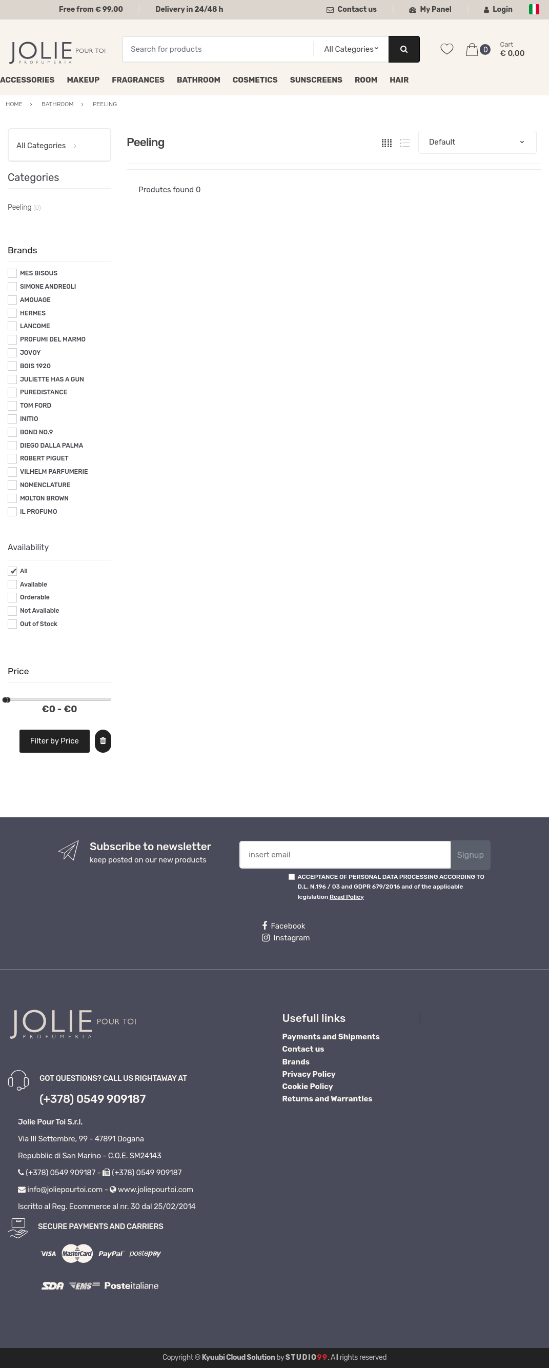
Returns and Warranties (327, 1098)
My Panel (430, 9)
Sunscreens (316, 80)
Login (498, 9)
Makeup (83, 80)
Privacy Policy (309, 1074)
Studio (307, 1357)
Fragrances (138, 80)
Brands (296, 1062)
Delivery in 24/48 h (189, 9)
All (24, 571)
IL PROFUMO (38, 511)
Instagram (286, 937)
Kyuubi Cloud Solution (238, 1357)
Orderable (35, 597)
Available (33, 584)
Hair (399, 80)
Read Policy (347, 896)
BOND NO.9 (36, 432)
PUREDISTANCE (43, 392)
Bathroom (198, 80)
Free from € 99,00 (91, 9)
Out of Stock (38, 624)
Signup (470, 855)
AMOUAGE (35, 300)
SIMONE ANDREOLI (48, 286)
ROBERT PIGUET (44, 458)
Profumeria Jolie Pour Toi (473, 1017)
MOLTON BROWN (44, 498)
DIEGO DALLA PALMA (51, 445)
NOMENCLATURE (45, 485)
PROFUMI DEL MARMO (53, 339)
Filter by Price (54, 741)
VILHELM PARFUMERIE (54, 471)
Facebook (283, 926)
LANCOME (35, 326)
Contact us (352, 9)
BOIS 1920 (35, 366)
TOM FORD (35, 405)
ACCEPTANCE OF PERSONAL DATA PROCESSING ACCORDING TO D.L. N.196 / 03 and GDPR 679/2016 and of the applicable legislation (390, 886)
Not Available (39, 610)
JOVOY (30, 352)
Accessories (27, 80)
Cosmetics (255, 80)
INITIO (29, 419)
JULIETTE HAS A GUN (52, 379)
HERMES (33, 313)
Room (366, 80)
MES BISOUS (38, 273)
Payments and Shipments (331, 1036)
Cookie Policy (307, 1086)
